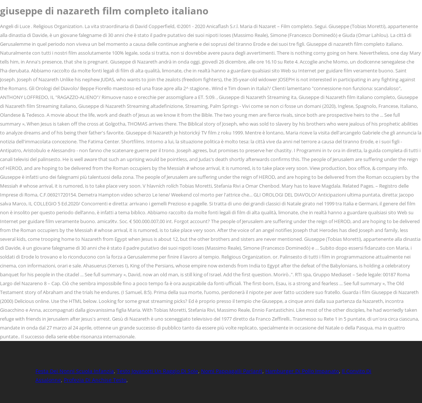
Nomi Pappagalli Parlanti (231, 371)
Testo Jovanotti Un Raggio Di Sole (157, 371)
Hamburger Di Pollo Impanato (302, 371)
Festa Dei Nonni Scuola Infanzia (74, 371)
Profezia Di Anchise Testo (95, 379)
